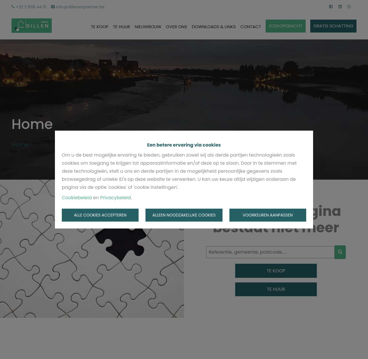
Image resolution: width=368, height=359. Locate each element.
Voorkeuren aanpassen (268, 215)
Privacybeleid (115, 197)
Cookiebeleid (77, 197)
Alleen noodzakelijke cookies (184, 215)
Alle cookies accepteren (100, 215)
